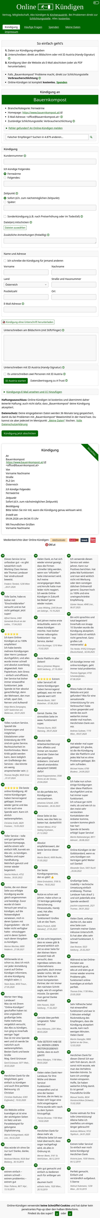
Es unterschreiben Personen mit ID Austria (35, 374)
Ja (57, 1213)
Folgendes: (14, 177)
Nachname (58, 266)
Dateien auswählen (15, 227)
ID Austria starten (15, 380)
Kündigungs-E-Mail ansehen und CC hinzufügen (34, 392)
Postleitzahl (10, 291)
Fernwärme (14, 173)
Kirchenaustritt (58, 14)
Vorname (9, 266)
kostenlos (64, 18)
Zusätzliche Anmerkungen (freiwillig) (25, 235)
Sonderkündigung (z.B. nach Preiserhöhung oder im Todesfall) (44, 216)
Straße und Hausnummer (66, 279)
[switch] (96, 2)
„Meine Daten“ (56, 420)
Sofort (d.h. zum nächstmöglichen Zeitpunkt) (33, 198)
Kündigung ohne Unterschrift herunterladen (29, 322)
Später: (12, 202)
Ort (53, 291)
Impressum (11, 31)
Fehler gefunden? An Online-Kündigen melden (36, 128)
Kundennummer (13, 155)
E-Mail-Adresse (12, 303)
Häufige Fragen (33, 27)
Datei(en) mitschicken (16, 222)
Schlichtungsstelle (40, 18)
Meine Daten (72, 27)
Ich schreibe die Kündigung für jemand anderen (35, 260)
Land (6, 279)
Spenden (54, 27)
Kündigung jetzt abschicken (20, 433)
